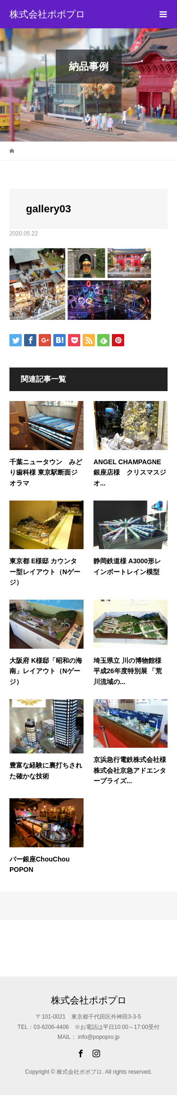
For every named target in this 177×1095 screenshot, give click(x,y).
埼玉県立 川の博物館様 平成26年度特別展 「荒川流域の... (127, 671)
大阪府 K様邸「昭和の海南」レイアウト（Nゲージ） (45, 671)
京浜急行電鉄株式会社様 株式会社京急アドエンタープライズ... (129, 770)
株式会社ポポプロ (47, 14)
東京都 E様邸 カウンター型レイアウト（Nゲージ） (44, 571)
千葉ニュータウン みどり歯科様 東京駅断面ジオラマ (45, 472)
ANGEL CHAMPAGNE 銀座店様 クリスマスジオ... (129, 472)
